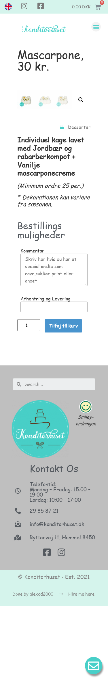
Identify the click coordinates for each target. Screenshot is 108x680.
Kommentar (32, 324)
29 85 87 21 (44, 584)
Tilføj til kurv (63, 399)
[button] (96, 26)
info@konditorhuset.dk (57, 597)
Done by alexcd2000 (32, 667)
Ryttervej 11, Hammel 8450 (62, 610)
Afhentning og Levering (45, 372)
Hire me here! (82, 667)
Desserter (79, 200)
